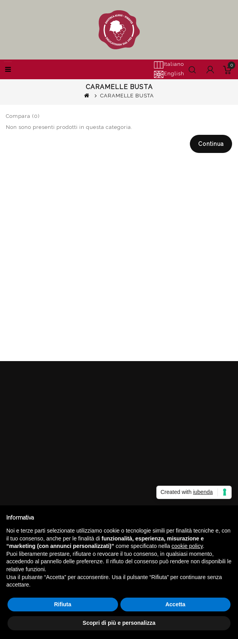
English (169, 74)
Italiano (169, 65)
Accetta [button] (175, 604)
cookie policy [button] (187, 546)
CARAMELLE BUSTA (127, 96)
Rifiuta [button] (62, 604)
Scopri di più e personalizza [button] (118, 623)
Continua (211, 144)
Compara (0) (23, 116)
